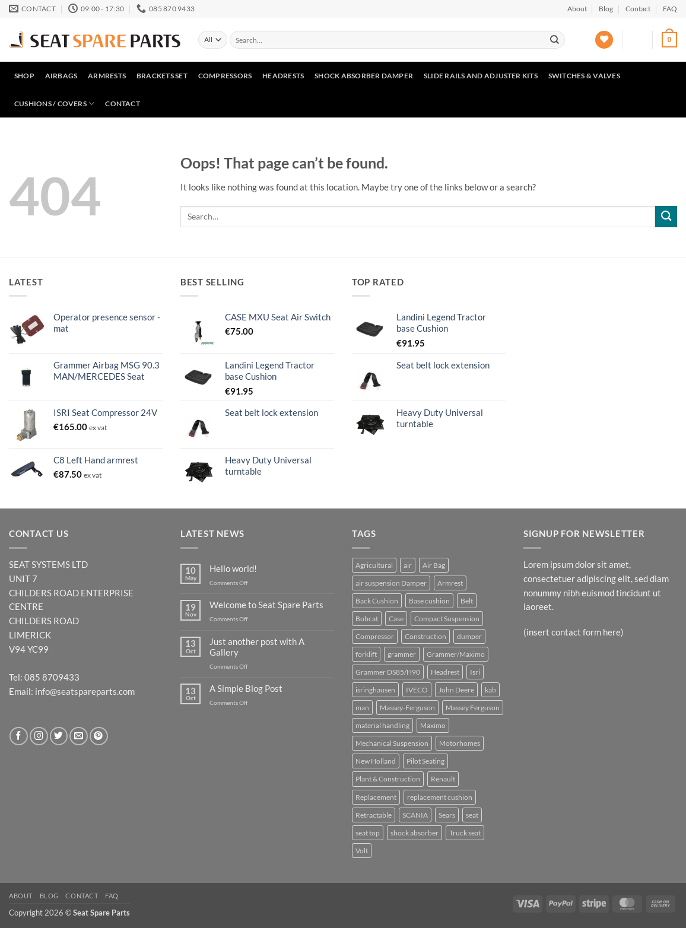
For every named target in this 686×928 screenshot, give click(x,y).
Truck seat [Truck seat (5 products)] (465, 832)
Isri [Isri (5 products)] (475, 672)
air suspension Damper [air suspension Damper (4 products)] (391, 583)
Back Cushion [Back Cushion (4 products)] (376, 600)
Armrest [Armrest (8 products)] (450, 583)
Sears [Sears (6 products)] (447, 815)
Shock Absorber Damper (364, 75)
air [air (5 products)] (408, 565)
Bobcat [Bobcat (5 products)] (366, 618)
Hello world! (233, 569)
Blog (606, 8)
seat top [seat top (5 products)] (367, 832)
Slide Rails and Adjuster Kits (481, 75)
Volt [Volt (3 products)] (361, 850)
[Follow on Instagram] (39, 736)
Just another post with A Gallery (256, 647)
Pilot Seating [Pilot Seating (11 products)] (425, 761)
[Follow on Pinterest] (99, 736)
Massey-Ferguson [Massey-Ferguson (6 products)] (407, 707)
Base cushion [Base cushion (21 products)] (429, 600)
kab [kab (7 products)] (490, 689)
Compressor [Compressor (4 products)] (374, 636)
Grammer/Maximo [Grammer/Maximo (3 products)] (456, 654)
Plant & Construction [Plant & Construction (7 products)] (387, 778)
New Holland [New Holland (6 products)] (375, 761)
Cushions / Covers (54, 103)
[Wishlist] (604, 40)
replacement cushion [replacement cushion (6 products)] (439, 797)
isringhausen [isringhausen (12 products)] (375, 689)
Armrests (107, 75)
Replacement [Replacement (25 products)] (375, 797)
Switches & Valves (584, 75)
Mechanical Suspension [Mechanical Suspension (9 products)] (391, 743)
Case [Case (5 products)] (396, 618)
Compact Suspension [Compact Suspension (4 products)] (446, 618)
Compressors (225, 75)
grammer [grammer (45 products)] (402, 654)
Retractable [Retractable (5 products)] (373, 815)
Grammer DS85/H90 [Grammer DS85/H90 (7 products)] (387, 672)
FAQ (670, 8)
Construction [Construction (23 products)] (425, 636)
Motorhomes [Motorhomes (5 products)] (459, 743)
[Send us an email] (78, 736)
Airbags (61, 75)
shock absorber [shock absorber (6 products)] (414, 832)
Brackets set (162, 75)
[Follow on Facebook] (18, 736)
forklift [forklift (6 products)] (366, 654)
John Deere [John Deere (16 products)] (456, 689)
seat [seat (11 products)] (472, 815)
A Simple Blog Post (245, 689)
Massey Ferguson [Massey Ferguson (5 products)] (473, 707)
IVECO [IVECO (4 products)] (417, 689)
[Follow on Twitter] (59, 736)
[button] (638, 40)
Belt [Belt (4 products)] (466, 600)
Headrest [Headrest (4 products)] (445, 672)
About (577, 8)
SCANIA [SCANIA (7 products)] (415, 815)
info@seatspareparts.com (85, 691)
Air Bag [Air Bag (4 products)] (434, 565)
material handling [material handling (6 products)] (382, 725)
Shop (24, 75)
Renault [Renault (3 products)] (443, 778)
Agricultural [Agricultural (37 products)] (374, 565)
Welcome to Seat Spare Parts (266, 605)
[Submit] (554, 39)
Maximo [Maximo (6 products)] (433, 725)
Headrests (283, 75)
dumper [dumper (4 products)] (469, 636)
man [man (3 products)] (362, 707)
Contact (637, 8)
